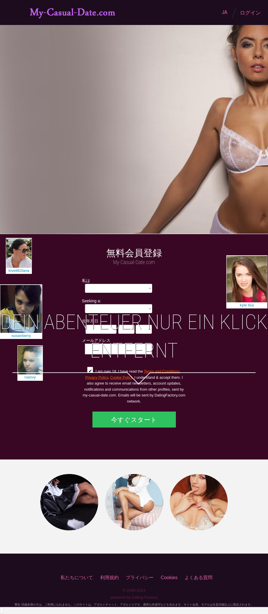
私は (86, 280)
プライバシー (140, 577)
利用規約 (109, 577)
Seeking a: (91, 301)
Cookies (169, 577)
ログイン (250, 13)
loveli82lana (18, 270)
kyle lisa (247, 305)
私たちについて (77, 577)
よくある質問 (198, 577)
